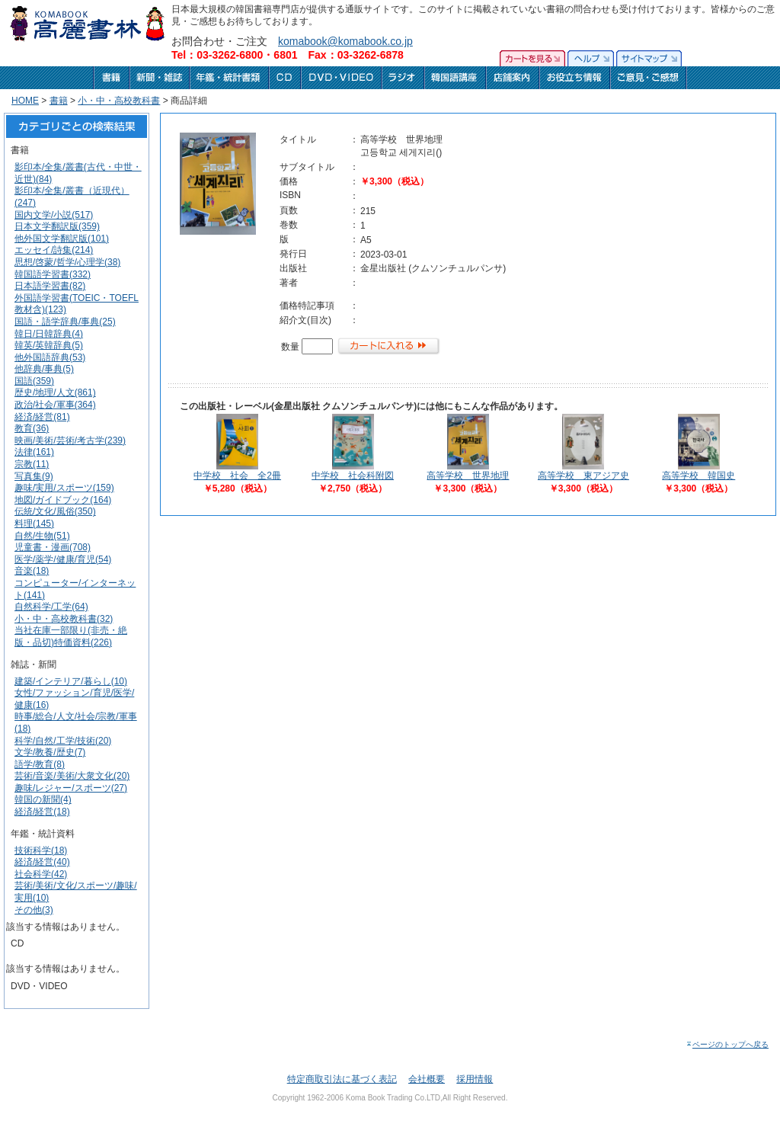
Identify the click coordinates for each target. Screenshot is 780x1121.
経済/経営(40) (42, 862)
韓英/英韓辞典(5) (48, 345)
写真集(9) (33, 476)
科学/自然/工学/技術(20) (62, 740)
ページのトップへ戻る (727, 1044)
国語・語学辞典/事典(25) (65, 321)
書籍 (59, 100)
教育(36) (31, 428)
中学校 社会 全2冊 (237, 475)
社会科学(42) (40, 874)
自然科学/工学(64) (51, 606)
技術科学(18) (40, 850)
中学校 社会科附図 (353, 475)
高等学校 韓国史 (698, 475)
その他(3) (33, 910)
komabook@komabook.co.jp (345, 41)
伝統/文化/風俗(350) (55, 511)
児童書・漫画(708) (52, 547)
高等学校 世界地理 (468, 475)
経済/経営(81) (42, 417)
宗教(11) (31, 464)
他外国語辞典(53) (49, 357)
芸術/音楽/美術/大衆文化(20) (71, 775)
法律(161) (34, 452)
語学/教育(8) (39, 764)
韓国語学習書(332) (52, 274)
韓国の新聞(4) (43, 799)
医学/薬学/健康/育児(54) (62, 559)
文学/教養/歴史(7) (49, 752)
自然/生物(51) (42, 535)
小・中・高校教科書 (119, 100)
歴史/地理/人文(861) (55, 392)
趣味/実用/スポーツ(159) (64, 487)
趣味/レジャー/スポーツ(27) (70, 788)
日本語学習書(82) (49, 285)
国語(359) (34, 381)
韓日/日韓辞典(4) (48, 333)
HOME (25, 100)
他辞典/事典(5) (44, 369)
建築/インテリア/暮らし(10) (70, 681)
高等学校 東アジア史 (583, 475)
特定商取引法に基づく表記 (342, 1079)
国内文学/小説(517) (53, 215)
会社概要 (426, 1079)
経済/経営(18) (42, 811)
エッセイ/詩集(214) (53, 250)
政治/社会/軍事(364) (55, 404)
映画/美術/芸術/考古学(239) (70, 440)
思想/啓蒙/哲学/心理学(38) (67, 262)
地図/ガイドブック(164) (62, 500)
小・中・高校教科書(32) (63, 618)
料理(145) (34, 523)
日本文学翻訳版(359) (57, 226)
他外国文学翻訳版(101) (61, 238)
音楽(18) (31, 570)
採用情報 (474, 1079)
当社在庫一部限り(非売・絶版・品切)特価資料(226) (70, 636)
